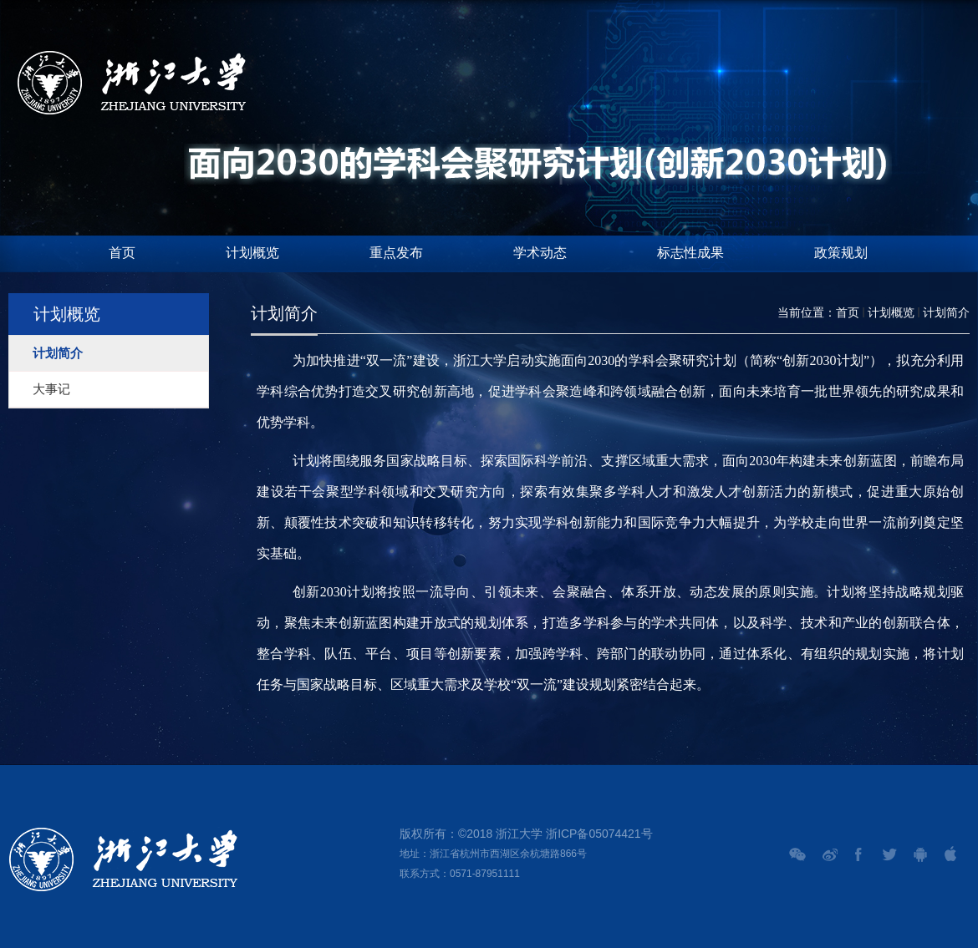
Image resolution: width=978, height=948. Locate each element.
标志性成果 (690, 253)
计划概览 (252, 253)
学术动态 (540, 253)
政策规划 (841, 253)
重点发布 (396, 253)
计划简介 (946, 312)
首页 (122, 253)
